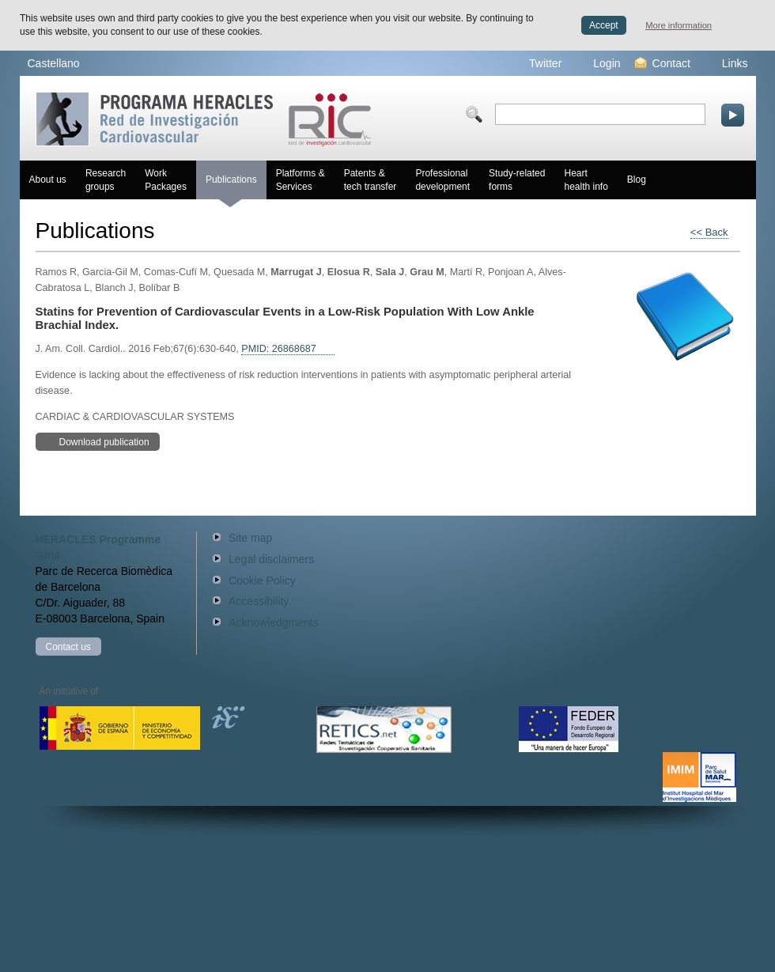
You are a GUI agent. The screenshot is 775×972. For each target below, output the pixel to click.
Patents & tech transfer (370, 180)
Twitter (535, 63)
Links (725, 63)
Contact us (68, 646)
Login (596, 63)
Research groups (105, 180)
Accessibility (259, 601)
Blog (636, 179)
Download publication (94, 441)
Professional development (442, 180)
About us (47, 179)
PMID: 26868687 (278, 348)
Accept (603, 25)
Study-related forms (517, 180)
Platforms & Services (300, 180)
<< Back (709, 232)
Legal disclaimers (271, 559)
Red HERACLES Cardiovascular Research (204, 119)
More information (678, 25)
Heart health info (585, 180)
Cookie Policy (262, 580)
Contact (662, 63)
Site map (250, 537)
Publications (231, 186)
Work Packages (166, 180)
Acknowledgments (274, 622)
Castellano (54, 63)
